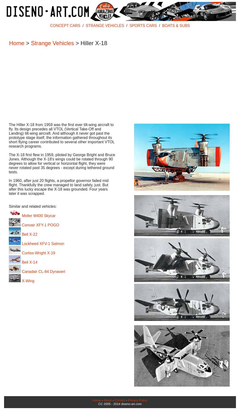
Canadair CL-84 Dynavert (37, 272)
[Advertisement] (117, 85)
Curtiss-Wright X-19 (32, 253)
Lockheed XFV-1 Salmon (36, 244)
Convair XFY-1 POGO (34, 225)
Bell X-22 (23, 234)
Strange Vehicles (52, 43)
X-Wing (21, 281)
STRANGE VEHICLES (105, 26)
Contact (120, 400)
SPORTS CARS (143, 26)
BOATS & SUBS (176, 26)
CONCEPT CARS (65, 26)
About (108, 400)
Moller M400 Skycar (32, 216)
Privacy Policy (137, 400)
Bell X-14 (23, 262)
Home (16, 43)
